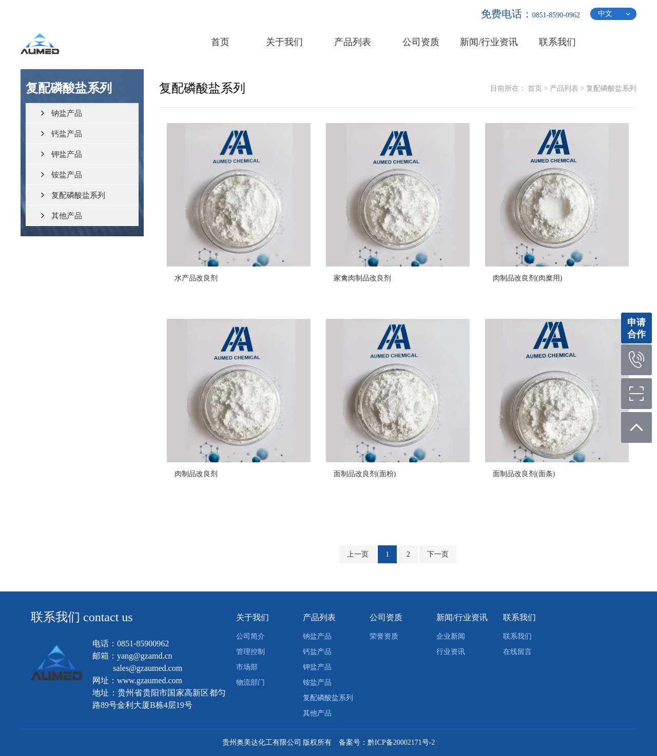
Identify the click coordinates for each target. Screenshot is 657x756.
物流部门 (250, 682)
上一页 (358, 554)
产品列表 (564, 88)
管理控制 (250, 652)
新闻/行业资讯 (462, 617)
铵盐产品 (66, 175)
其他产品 (66, 216)
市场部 (247, 667)
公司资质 (386, 617)
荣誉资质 (384, 636)
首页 (535, 88)
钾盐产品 (66, 154)
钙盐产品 (66, 134)
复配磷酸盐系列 (78, 195)
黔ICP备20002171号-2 (401, 742)
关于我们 (252, 617)
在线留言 (517, 652)
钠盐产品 (66, 113)
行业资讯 (450, 652)
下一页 (438, 554)
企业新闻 (450, 636)
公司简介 (250, 636)
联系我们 (519, 617)
